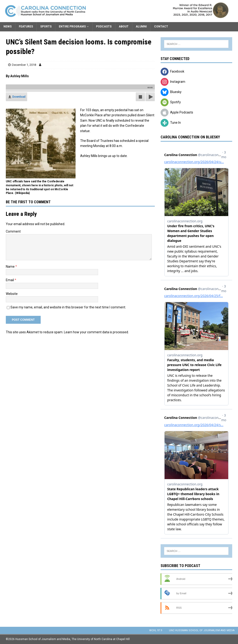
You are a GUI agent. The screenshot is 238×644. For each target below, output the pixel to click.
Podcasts (104, 26)
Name (10, 266)
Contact (161, 26)
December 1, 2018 (24, 65)
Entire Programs (72, 26)
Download (18, 96)
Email (10, 280)
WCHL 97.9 (155, 630)
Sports (46, 26)
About (124, 26)
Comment (13, 231)
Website (12, 294)
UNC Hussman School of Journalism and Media (202, 630)
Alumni (141, 26)
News (7, 26)
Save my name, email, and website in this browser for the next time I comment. (68, 307)
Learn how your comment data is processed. (96, 332)
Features (26, 26)
